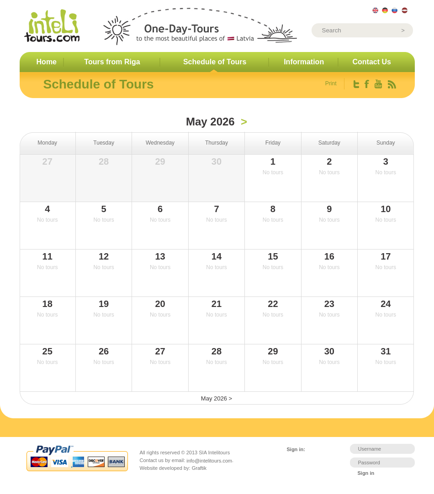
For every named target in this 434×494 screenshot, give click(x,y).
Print (331, 83)
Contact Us (372, 62)
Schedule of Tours (214, 62)
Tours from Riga (112, 62)
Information (304, 62)
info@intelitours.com (209, 460)
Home (47, 62)
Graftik (199, 468)
